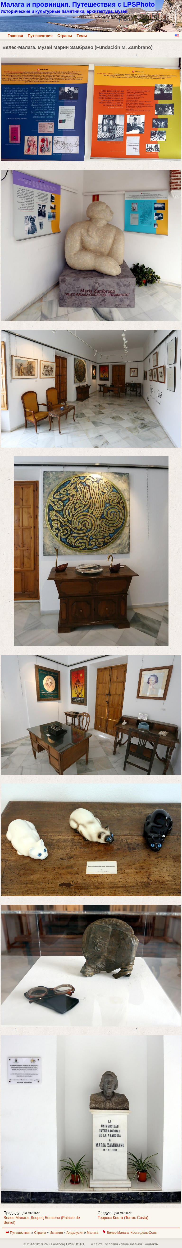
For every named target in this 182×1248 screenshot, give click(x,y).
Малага (93, 1232)
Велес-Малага (118, 1232)
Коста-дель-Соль (144, 1232)
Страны (64, 36)
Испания (57, 1232)
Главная (15, 36)
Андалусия (75, 1232)
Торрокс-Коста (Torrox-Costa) (123, 1218)
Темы (82, 36)
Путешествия (40, 36)
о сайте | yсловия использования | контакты (125, 1244)
